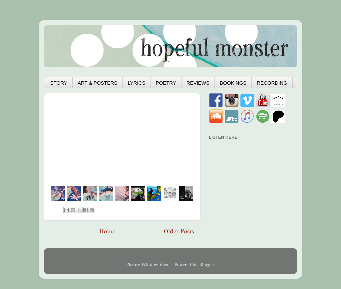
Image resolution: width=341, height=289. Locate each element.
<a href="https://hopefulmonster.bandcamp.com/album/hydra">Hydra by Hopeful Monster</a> (247, 180)
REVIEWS (197, 83)
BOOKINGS (233, 83)
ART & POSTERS (97, 83)
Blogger (206, 264)
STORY (58, 83)
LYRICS (136, 83)
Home (107, 231)
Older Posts (179, 231)
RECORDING (272, 83)
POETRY (166, 83)
